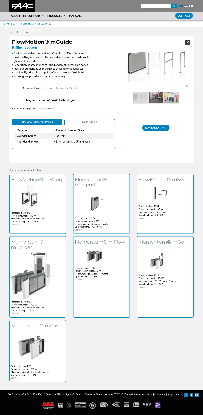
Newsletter (160, 394)
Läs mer (14, 224)
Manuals (75, 16)
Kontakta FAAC (156, 127)
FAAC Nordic (22, 6)
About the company (27, 16)
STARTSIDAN (10, 24)
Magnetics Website (67, 88)
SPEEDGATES (44, 24)
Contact (184, 16)
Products (56, 16)
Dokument (89, 122)
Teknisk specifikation (37, 122)
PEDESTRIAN (27, 24)
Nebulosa (147, 394)
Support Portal (175, 394)
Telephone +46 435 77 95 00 (111, 394)
